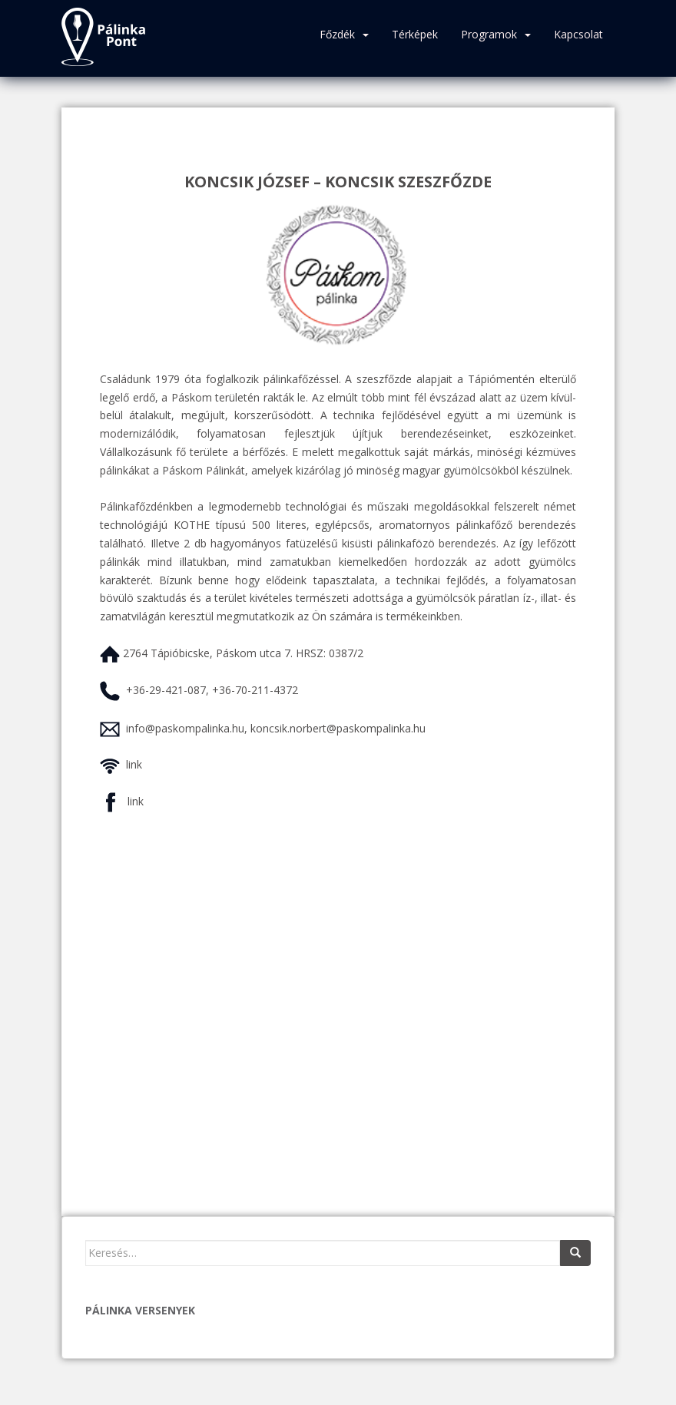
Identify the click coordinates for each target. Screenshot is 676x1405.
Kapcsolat (578, 34)
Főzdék (337, 34)
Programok (489, 34)
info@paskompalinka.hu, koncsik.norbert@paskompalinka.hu (276, 728)
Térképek (415, 34)
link (134, 764)
